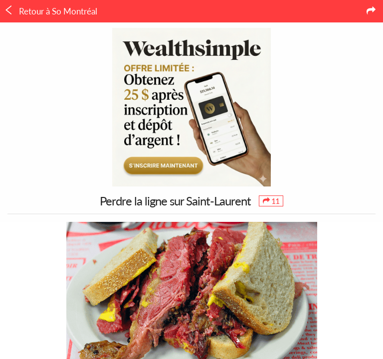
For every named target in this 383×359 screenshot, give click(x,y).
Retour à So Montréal (50, 10)
